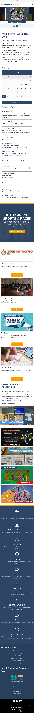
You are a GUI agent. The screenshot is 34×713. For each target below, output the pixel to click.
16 (21, 88)
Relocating (17, 516)
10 (26, 84)
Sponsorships (17, 588)
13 (8, 88)
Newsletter (17, 634)
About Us (17, 559)
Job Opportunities (17, 605)
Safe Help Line (17, 686)
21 (12, 92)
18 (30, 88)
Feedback (17, 544)
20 (8, 92)
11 (30, 84)
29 (17, 96)
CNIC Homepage (17, 651)
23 (21, 92)
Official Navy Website (17, 658)
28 (12, 96)
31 (26, 96)
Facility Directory (17, 530)
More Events (17, 102)
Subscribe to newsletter (17, 22)
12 (4, 88)
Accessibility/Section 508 (17, 660)
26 (4, 96)
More (17, 275)
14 (12, 88)
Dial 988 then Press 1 (17, 693)
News (17, 620)
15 (17, 88)
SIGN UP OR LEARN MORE (17, 231)
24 (26, 92)
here (5, 403)
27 (8, 96)
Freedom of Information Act (17, 653)
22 (17, 92)
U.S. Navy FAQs (17, 663)
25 (30, 92)
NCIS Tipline (17, 689)
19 (4, 92)
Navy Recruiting (17, 655)
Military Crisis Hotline (17, 691)
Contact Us (17, 574)
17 (26, 88)
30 (21, 96)
